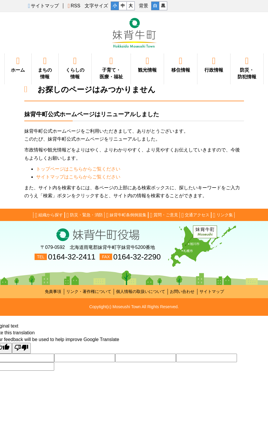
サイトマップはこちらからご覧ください (78, 176)
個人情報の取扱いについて (140, 291)
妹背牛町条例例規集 (126, 215)
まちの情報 (45, 67)
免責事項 (53, 291)
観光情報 (147, 64)
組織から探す (49, 215)
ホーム (18, 64)
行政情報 (213, 64)
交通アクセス (195, 215)
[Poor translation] (21, 348)
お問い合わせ (182, 291)
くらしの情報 (75, 67)
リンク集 (223, 215)
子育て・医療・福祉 (111, 67)
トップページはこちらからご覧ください (78, 168)
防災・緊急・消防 (84, 215)
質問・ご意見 (164, 215)
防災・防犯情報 (246, 67)
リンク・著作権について (88, 291)
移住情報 (180, 64)
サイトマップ (211, 291)
